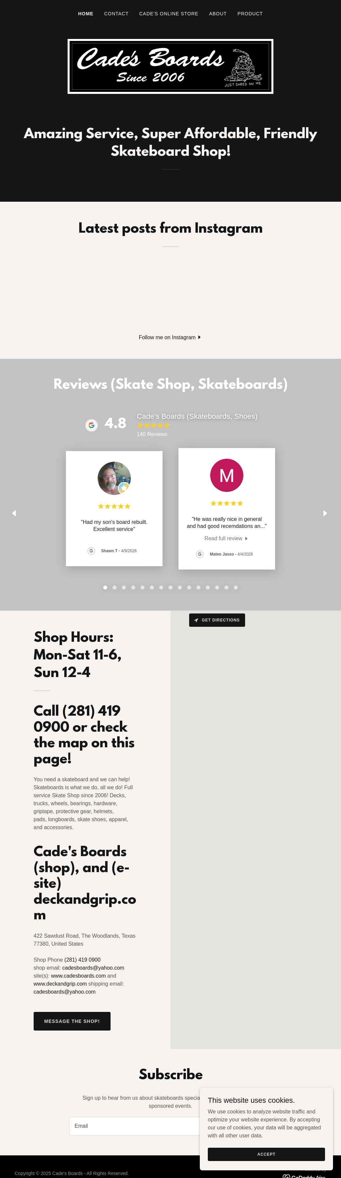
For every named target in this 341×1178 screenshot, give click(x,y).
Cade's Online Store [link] (168, 13)
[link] (226, 538)
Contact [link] (116, 13)
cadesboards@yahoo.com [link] (93, 968)
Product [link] (250, 13)
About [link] (218, 13)
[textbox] (145, 1126)
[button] (170, 337)
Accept (266, 1154)
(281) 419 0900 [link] (82, 960)
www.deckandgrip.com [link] (60, 984)
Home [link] (86, 13)
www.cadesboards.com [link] (78, 976)
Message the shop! (72, 1021)
